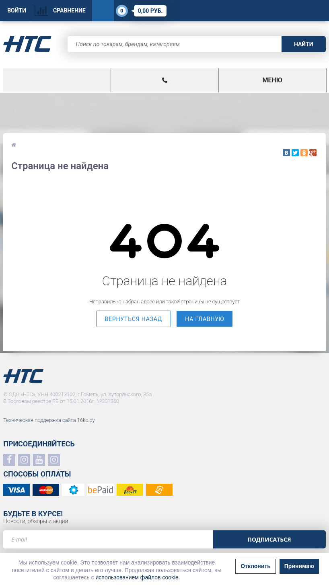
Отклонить (256, 566)
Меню (272, 80)
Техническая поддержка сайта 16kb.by (49, 420)
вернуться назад (133, 319)
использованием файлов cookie (137, 577)
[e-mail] (108, 539)
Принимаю (299, 566)
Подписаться (269, 539)
